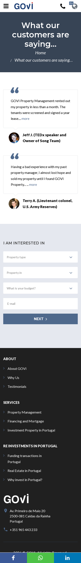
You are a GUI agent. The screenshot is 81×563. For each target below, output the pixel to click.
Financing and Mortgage (26, 421)
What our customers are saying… (43, 60)
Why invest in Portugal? (25, 480)
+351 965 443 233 (23, 530)
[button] (13, 558)
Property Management (24, 412)
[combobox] (40, 257)
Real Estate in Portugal (24, 470)
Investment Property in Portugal (31, 430)
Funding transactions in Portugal (25, 459)
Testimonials (17, 386)
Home (40, 52)
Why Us (13, 377)
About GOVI (17, 368)
